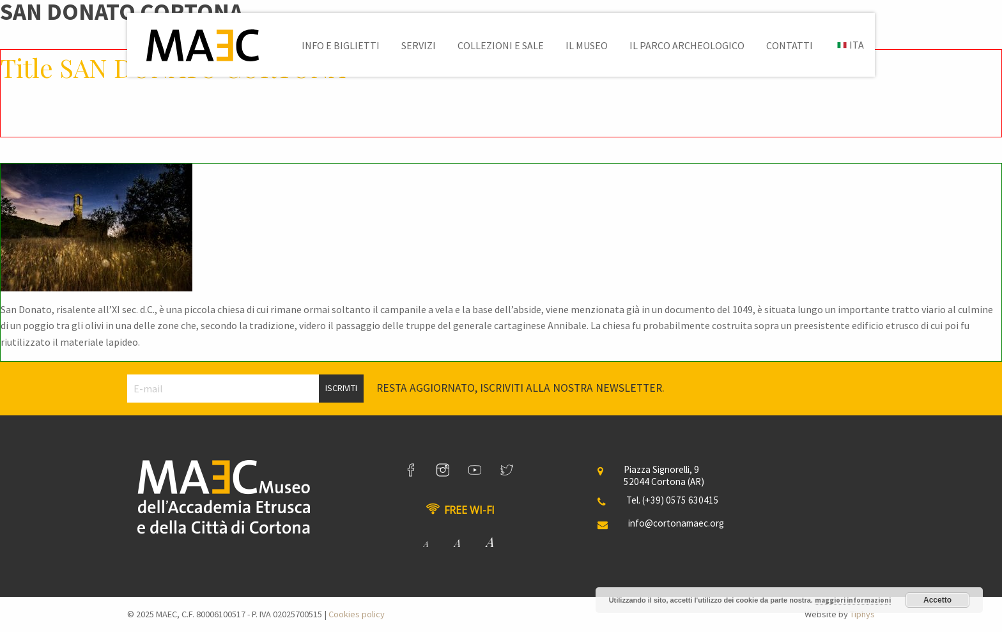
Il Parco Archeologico (686, 45)
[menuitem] (340, 45)
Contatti (789, 45)
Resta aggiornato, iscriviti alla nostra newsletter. (520, 388)
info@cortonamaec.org (676, 523)
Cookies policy (356, 614)
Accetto (937, 600)
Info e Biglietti (341, 45)
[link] (411, 470)
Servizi (418, 45)
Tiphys (862, 614)
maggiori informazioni (853, 600)
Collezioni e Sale (501, 45)
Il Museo (587, 45)
